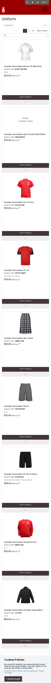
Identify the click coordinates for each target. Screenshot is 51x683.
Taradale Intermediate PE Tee (16, 220)
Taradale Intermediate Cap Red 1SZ (19, 528)
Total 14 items (42, 31)
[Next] (33, 31)
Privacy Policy (10, 671)
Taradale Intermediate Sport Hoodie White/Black (24, 118)
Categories (8, 25)
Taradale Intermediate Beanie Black (19, 579)
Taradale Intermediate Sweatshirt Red (20, 425)
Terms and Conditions (27, 671)
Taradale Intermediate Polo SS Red (19, 169)
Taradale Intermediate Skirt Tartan (18, 271)
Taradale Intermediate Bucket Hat (18, 630)
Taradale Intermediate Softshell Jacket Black (23, 476)
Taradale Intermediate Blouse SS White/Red (22, 66)
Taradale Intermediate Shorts (16, 323)
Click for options (25, 80)
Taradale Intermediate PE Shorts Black (20, 374)
